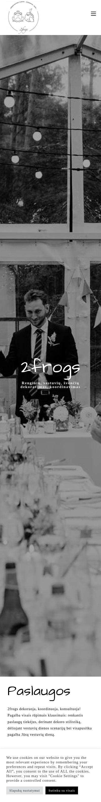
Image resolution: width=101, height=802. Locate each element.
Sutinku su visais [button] (61, 790)
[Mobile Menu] (93, 14)
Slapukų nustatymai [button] (24, 790)
